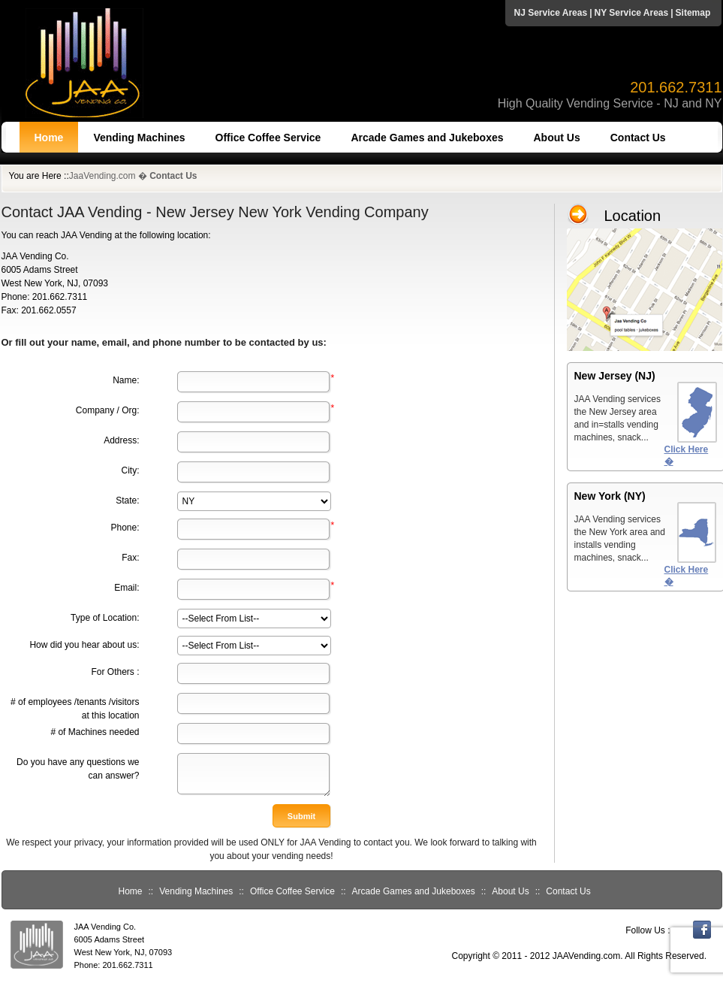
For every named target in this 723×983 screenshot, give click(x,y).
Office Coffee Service (268, 138)
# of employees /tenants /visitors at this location (75, 709)
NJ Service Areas (551, 13)
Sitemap (693, 13)
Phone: (124, 527)
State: (127, 500)
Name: (126, 380)
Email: (126, 587)
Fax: (130, 557)
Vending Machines (139, 138)
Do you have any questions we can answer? (78, 769)
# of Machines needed (94, 732)
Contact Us (638, 138)
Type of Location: (105, 617)
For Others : (115, 672)
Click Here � (686, 455)
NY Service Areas (631, 13)
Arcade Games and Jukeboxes (427, 138)
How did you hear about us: (84, 645)
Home (49, 138)
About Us (557, 138)
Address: (121, 440)
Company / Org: (108, 410)
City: (131, 470)
